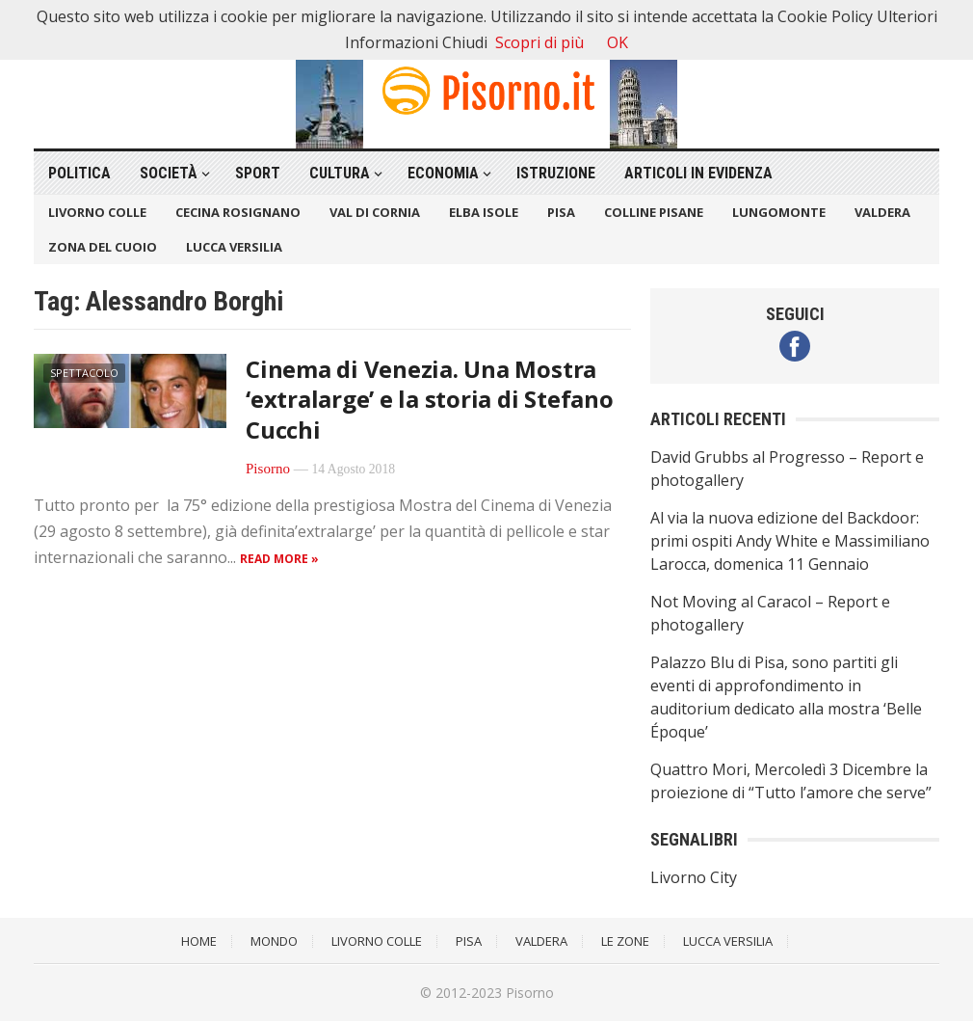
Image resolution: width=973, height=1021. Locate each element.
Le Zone (625, 941)
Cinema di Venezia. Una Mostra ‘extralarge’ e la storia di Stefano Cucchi (430, 398)
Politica (79, 173)
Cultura (339, 173)
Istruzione (555, 173)
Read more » (279, 559)
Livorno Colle (97, 212)
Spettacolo (84, 372)
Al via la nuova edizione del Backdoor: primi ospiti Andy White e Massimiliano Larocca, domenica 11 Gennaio (790, 541)
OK (617, 42)
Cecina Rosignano (238, 212)
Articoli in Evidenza (698, 173)
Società (168, 173)
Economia (443, 173)
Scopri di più (539, 42)
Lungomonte (779, 212)
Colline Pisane (653, 212)
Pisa (561, 212)
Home (199, 941)
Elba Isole (483, 212)
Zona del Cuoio (102, 246)
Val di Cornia (374, 212)
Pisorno (268, 468)
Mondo (274, 941)
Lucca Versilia (234, 246)
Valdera (882, 212)
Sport (257, 173)
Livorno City (693, 877)
